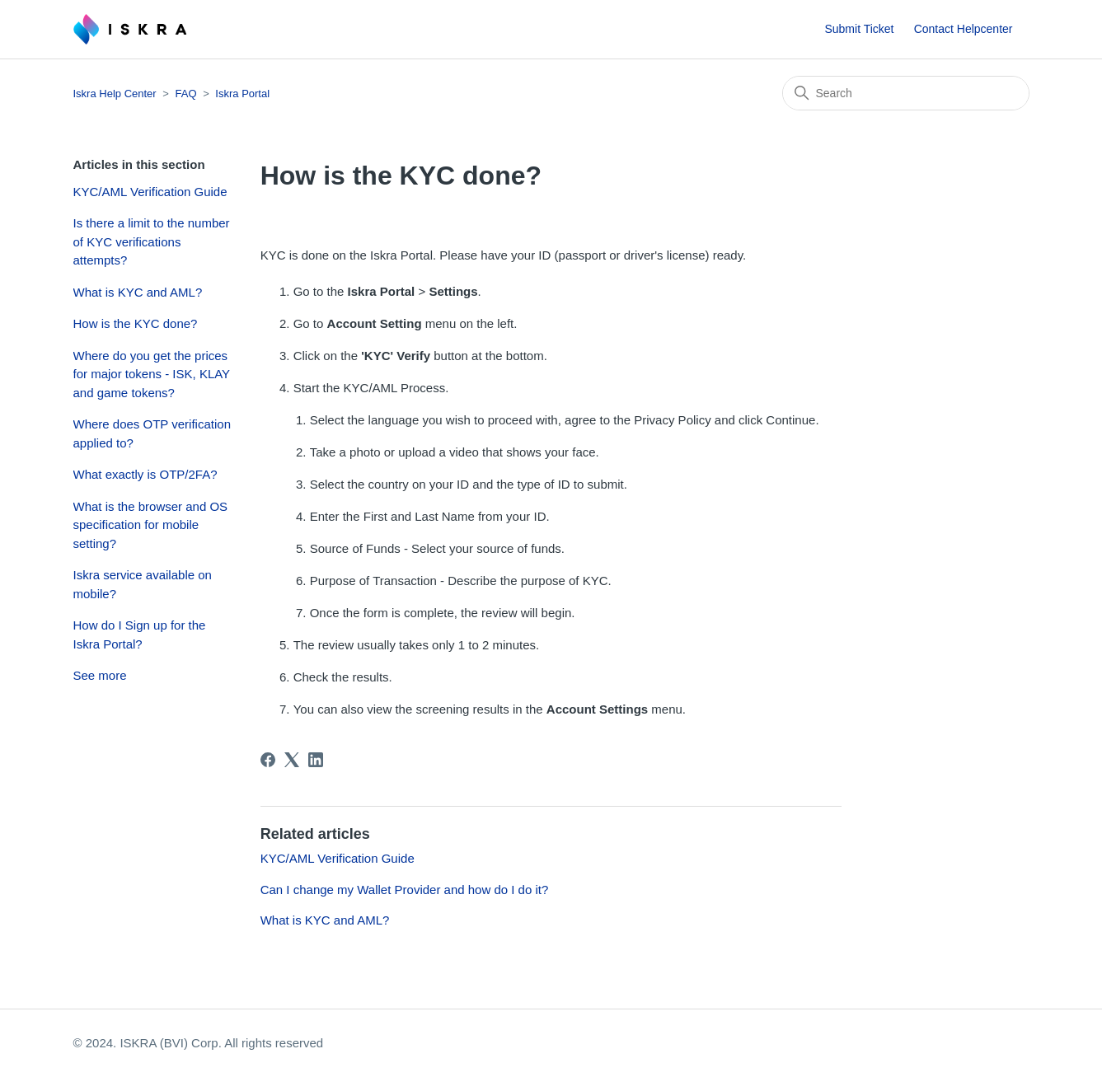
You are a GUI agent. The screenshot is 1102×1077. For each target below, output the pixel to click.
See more (100, 675)
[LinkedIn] (315, 759)
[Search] (906, 93)
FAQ (186, 93)
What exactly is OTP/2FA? (145, 474)
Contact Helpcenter (963, 28)
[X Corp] (291, 759)
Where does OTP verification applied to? (152, 433)
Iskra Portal (242, 93)
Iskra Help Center (115, 93)
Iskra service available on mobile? (142, 584)
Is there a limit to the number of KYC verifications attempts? (151, 241)
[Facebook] (267, 759)
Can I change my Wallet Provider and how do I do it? (404, 890)
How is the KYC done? (135, 323)
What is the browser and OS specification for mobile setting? (150, 524)
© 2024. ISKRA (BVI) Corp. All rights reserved (198, 1043)
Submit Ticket (858, 28)
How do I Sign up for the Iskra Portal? (139, 634)
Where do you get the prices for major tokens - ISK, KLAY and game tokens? (151, 374)
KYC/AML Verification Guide (150, 192)
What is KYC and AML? (138, 292)
